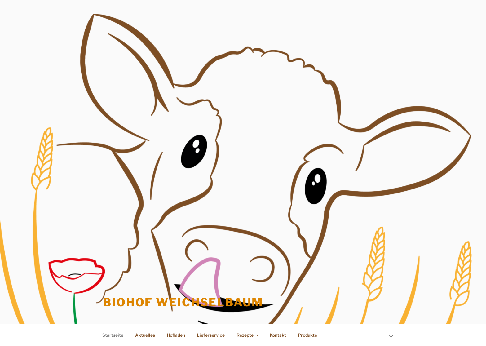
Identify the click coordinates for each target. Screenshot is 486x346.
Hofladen (176, 335)
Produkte (307, 335)
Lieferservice (211, 335)
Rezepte (247, 335)
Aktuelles (145, 335)
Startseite (112, 335)
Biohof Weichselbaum (183, 302)
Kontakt (278, 335)
